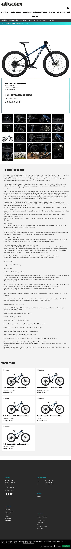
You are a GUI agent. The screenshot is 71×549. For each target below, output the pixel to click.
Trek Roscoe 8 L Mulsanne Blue (49, 416)
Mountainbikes (16, 23)
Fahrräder (4, 20)
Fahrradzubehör (13, 20)
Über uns (35, 16)
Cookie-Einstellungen (47, 546)
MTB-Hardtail (25, 23)
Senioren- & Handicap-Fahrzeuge (35, 12)
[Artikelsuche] (68, 8)
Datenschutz (40, 522)
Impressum (40, 528)
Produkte (5, 12)
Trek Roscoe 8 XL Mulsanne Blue (15, 444)
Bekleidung (43, 20)
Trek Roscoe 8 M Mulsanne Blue (49, 388)
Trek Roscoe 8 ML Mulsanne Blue (16, 416)
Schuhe (36, 20)
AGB (38, 524)
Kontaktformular (41, 521)
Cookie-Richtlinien (28, 543)
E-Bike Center (16, 12)
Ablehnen (58, 546)
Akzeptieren (65, 546)
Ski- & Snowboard (63, 12)
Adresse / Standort (42, 517)
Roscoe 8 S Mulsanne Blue (15, 83)
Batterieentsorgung (42, 526)
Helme (30, 20)
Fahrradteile (23, 20)
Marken (52, 12)
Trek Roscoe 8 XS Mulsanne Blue (15, 388)
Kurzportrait (40, 519)
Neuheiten (51, 20)
